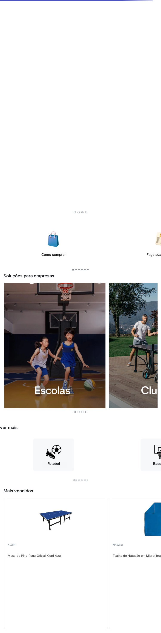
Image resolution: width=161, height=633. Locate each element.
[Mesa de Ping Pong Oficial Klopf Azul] (56, 563)
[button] (75, 212)
